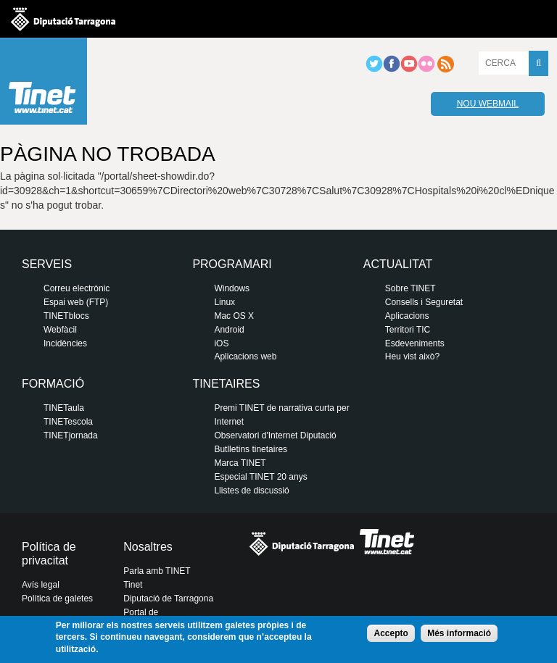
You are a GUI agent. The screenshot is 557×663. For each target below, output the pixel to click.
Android (229, 330)
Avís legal (40, 585)
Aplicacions (407, 316)
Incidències (65, 343)
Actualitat (397, 264)
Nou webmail (488, 104)
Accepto (391, 633)
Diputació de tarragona (63, 18)
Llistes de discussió (251, 490)
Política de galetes (57, 598)
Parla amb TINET (156, 571)
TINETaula (64, 408)
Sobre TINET (410, 288)
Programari (231, 264)
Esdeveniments (415, 343)
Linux (224, 302)
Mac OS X (234, 316)
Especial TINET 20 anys (260, 477)
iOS (221, 343)
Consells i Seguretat (424, 302)
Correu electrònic (77, 288)
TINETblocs (66, 316)
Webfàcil (60, 330)
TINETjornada (71, 435)
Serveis (47, 264)
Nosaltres (148, 547)
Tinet (132, 585)
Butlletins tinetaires (250, 449)
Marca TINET (239, 463)
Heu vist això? (412, 356)
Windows (231, 288)
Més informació (459, 633)
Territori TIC (407, 330)
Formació (53, 384)
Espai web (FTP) (76, 302)
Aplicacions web (245, 356)
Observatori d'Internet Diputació (275, 435)
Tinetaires (226, 384)
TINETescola (68, 422)
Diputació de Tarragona (168, 598)
